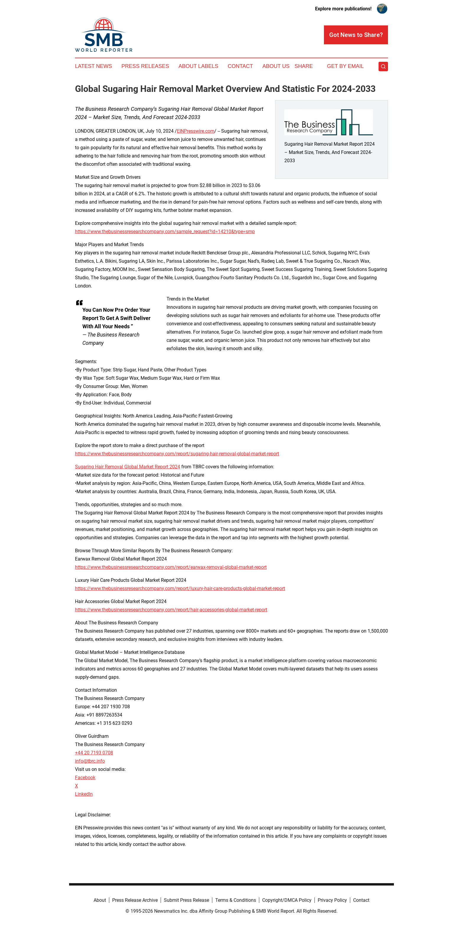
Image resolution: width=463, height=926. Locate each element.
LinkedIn (84, 794)
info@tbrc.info (90, 761)
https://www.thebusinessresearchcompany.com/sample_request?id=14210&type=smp (165, 231)
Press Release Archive (135, 900)
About (100, 900)
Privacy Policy (332, 900)
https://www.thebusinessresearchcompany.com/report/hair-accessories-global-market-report (171, 610)
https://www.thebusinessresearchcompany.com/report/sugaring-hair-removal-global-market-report (177, 453)
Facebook (85, 777)
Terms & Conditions (235, 900)
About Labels (198, 66)
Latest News (93, 66)
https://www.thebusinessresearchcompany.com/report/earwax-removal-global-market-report (171, 567)
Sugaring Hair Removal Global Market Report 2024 (127, 467)
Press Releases (145, 66)
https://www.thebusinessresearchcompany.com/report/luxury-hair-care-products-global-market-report (180, 588)
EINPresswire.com (195, 131)
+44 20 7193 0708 (94, 753)
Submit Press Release (186, 900)
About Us (276, 66)
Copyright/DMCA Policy (287, 900)
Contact (240, 66)
